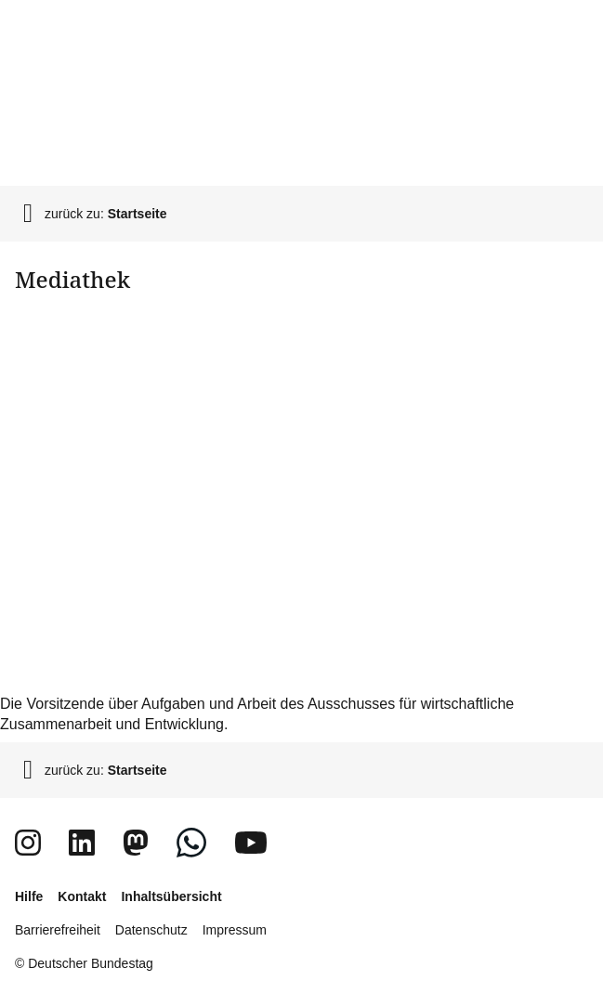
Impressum (235, 929)
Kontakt (82, 896)
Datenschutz (151, 929)
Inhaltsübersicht (171, 896)
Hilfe (29, 896)
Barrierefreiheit (57, 929)
